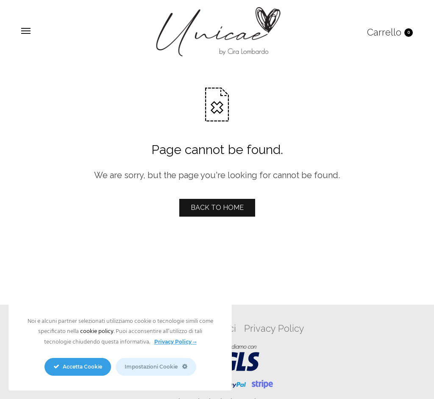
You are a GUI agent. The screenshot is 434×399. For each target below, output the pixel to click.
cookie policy (97, 331)
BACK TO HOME (217, 208)
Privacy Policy (274, 328)
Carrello (390, 32)
